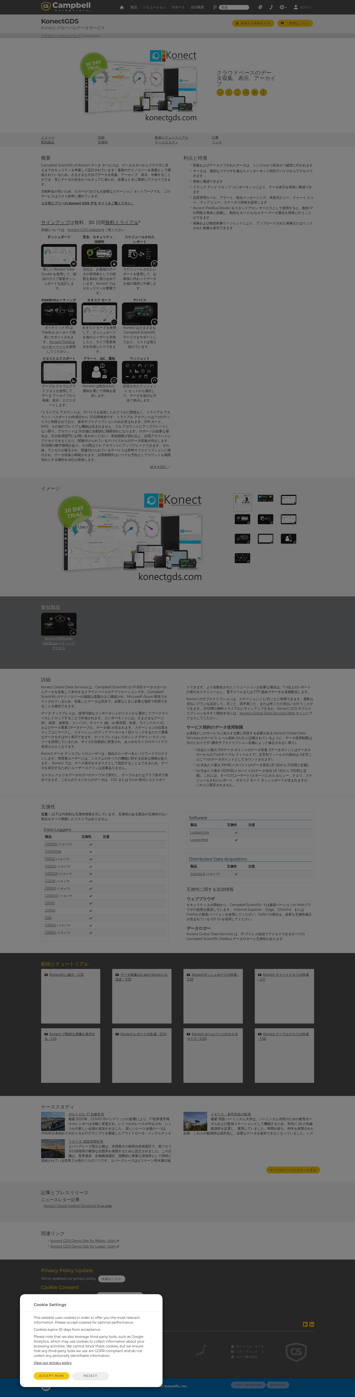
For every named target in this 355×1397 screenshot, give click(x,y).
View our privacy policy (53, 1363)
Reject (90, 1376)
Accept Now (51, 1376)
